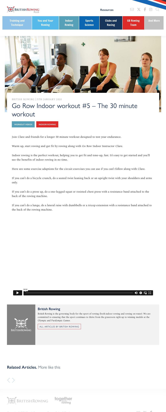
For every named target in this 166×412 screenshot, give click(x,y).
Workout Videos (23, 124)
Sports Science (89, 23)
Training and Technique (17, 23)
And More (154, 21)
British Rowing (23, 99)
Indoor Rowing (69, 23)
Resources (107, 9)
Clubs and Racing (111, 23)
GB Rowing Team (133, 23)
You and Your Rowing (45, 23)
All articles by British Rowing (59, 326)
